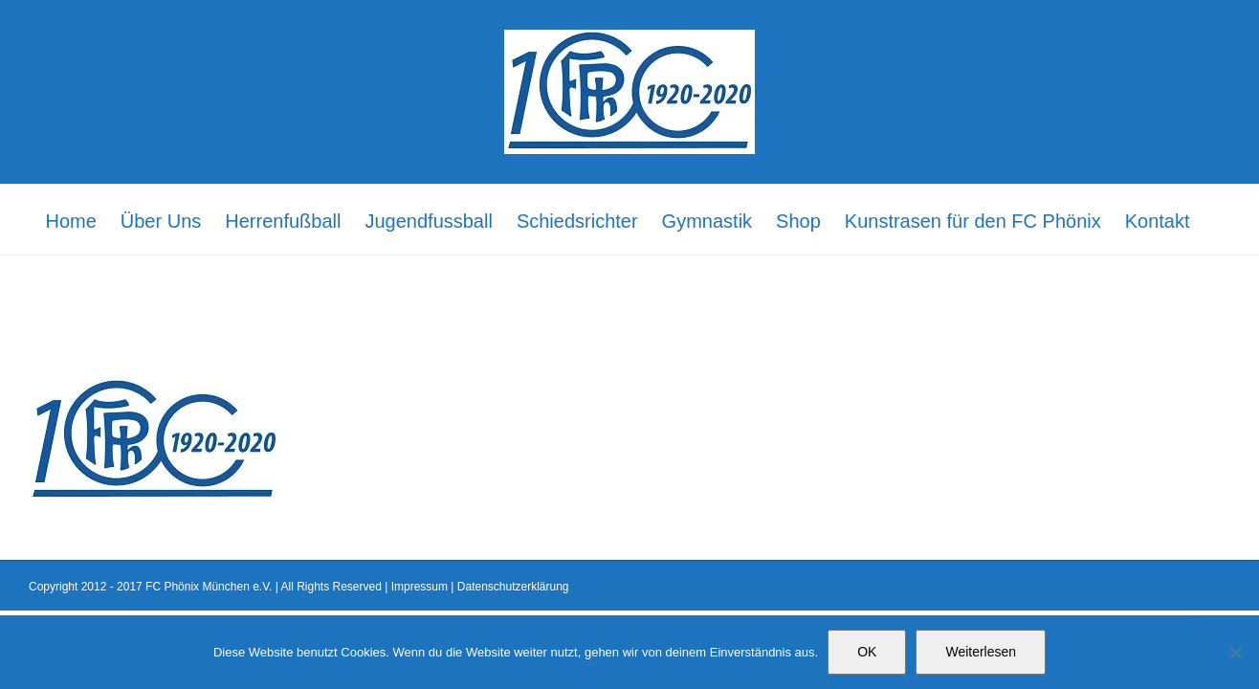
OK (866, 651)
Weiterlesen (980, 651)
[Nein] (1235, 652)
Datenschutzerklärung (513, 586)
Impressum (419, 586)
